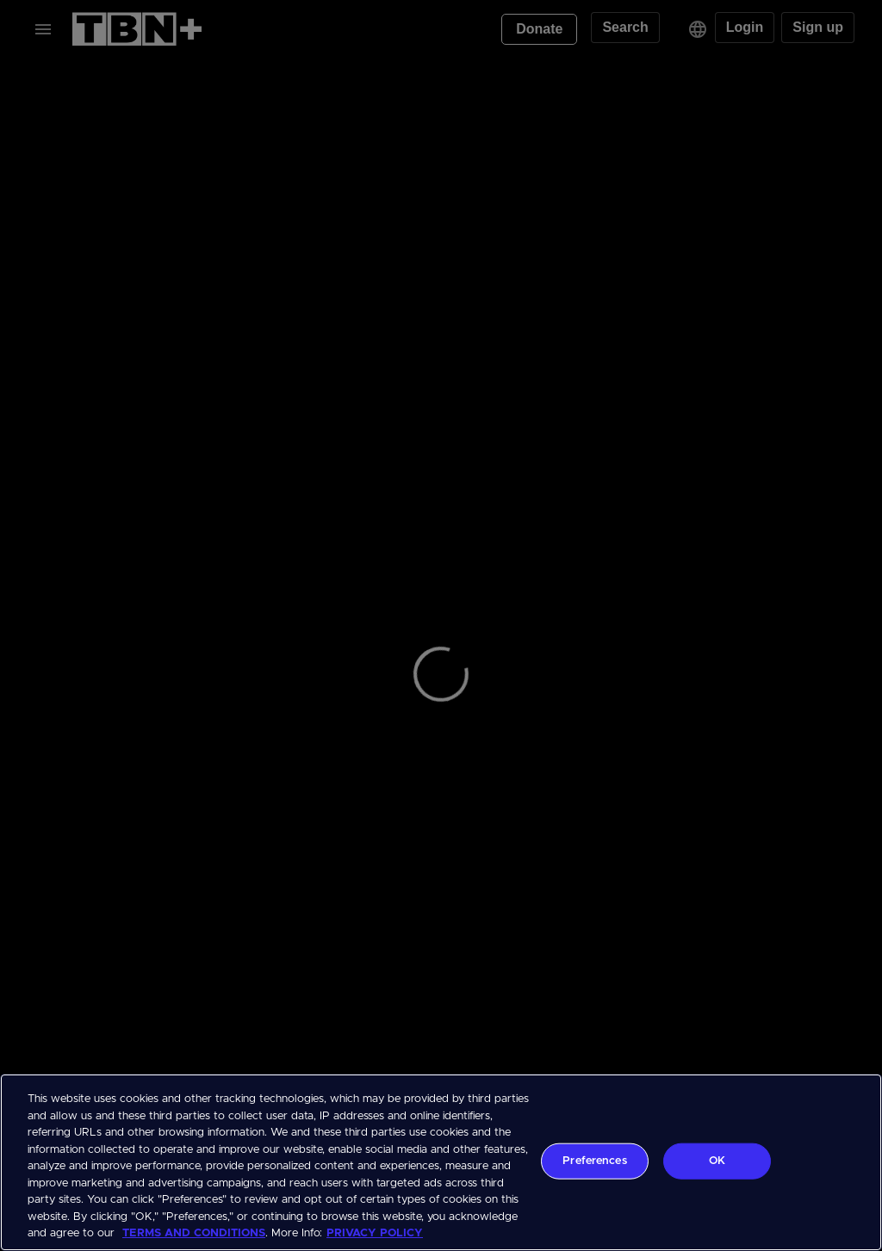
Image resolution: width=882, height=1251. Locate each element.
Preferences (594, 1161)
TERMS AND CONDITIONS (193, 1233)
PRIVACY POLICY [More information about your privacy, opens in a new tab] (374, 1233)
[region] (441, 1162)
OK (717, 1161)
